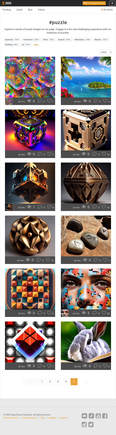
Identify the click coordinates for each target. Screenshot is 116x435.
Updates (53, 418)
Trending (6, 9)
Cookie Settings (29, 418)
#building (12, 45)
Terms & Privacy (10, 418)
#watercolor (31, 40)
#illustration (82, 40)
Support (64, 418)
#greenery (12, 40)
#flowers (101, 40)
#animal (65, 40)
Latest (19, 9)
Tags (42, 418)
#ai (26, 45)
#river (49, 40)
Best (30, 9)
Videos (41, 9)
